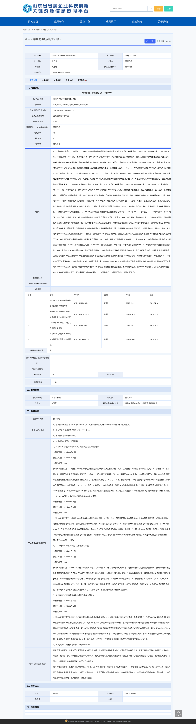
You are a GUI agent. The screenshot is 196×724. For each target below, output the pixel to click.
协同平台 (35, 30)
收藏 (151, 41)
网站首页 (33, 21)
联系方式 (69, 80)
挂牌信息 (45, 80)
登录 (159, 8)
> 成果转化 (43, 30)
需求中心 (85, 21)
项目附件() (82, 80)
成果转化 (59, 21)
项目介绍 (33, 80)
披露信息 (57, 80)
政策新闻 (137, 21)
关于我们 (163, 21)
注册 (169, 8)
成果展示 (111, 21)
